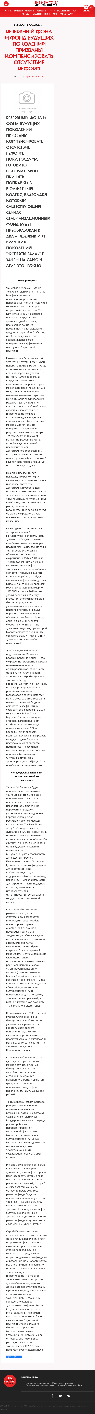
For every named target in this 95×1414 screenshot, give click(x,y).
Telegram (18, 1357)
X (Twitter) (10, 1357)
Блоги (75, 10)
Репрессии (41, 10)
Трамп (47, 13)
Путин (54, 13)
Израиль (26, 13)
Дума (70, 13)
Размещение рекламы (62, 1383)
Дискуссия (18, 10)
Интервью (29, 10)
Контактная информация (37, 1383)
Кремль (62, 13)
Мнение (8, 10)
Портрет (51, 10)
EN (86, 8)
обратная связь (29, 1377)
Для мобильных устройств (70, 1385)
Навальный (37, 13)
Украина (86, 10)
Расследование (63, 10)
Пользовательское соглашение (40, 1385)
